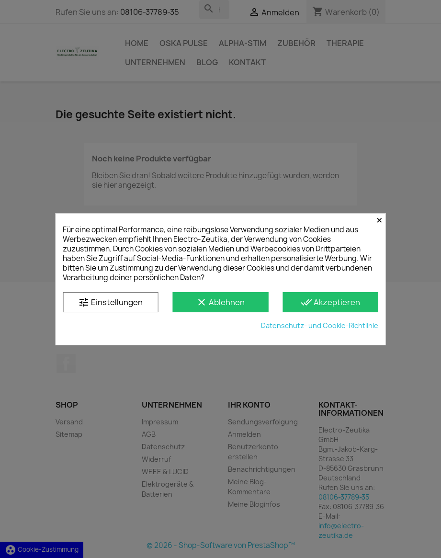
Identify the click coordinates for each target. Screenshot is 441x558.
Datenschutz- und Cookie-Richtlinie (319, 325)
